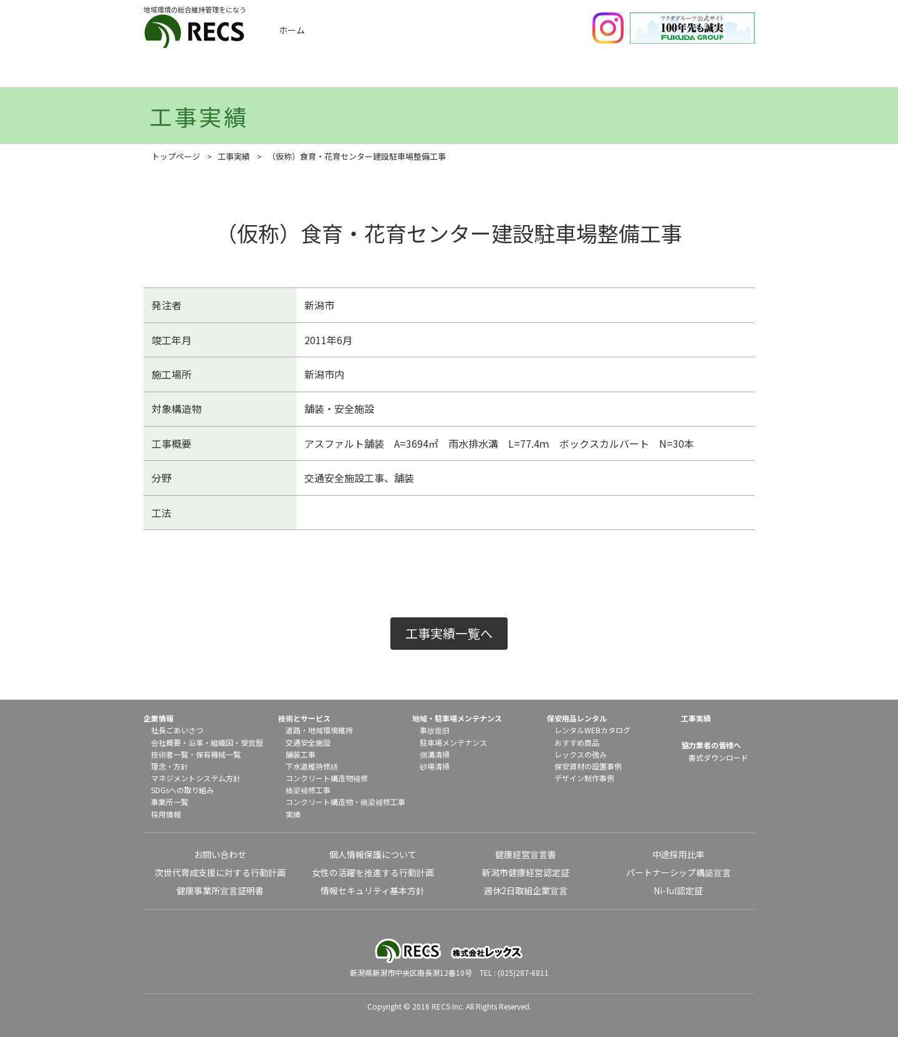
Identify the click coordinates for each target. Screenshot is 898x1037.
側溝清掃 (435, 754)
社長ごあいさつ (177, 730)
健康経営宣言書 (525, 854)
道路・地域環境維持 (319, 730)
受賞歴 (252, 742)
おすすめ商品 (576, 742)
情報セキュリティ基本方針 (373, 890)
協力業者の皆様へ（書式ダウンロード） (713, 73)
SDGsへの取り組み (182, 789)
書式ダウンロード (718, 757)
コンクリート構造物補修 (327, 778)
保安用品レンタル (611, 73)
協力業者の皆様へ (711, 745)
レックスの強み (580, 754)
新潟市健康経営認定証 (525, 872)
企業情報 (204, 73)
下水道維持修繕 (312, 766)
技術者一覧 (169, 754)
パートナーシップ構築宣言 (678, 872)
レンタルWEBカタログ (592, 730)
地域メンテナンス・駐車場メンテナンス (509, 73)
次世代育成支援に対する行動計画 (220, 872)
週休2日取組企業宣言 (525, 890)
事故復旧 (435, 730)
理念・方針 (169, 766)
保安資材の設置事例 (588, 766)
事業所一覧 (169, 801)
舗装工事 (301, 754)
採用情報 (166, 814)
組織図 (222, 742)
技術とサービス (408, 73)
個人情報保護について (373, 854)
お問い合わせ (220, 854)
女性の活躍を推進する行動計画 (373, 872)
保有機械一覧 (218, 754)
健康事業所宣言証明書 (220, 890)
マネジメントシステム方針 (196, 778)
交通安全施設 (308, 742)
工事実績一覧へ (449, 633)
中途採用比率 (678, 854)
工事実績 (306, 73)
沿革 (195, 742)
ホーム (292, 30)
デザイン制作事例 (584, 778)
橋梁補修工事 (308, 789)
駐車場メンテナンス (453, 742)
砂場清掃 (435, 766)
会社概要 (166, 742)
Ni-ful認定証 (678, 890)
